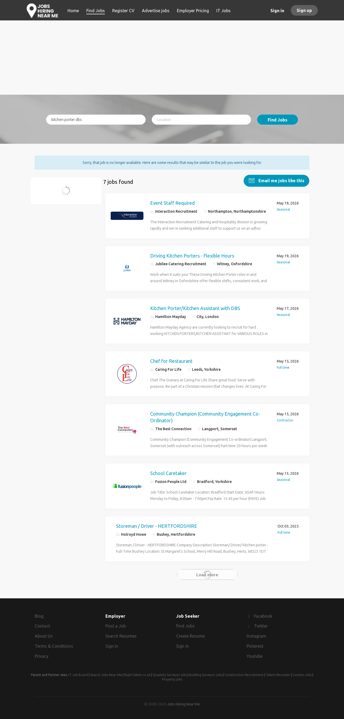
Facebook (263, 616)
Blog (39, 616)
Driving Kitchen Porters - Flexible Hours (192, 255)
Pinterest (255, 646)
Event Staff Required (172, 203)
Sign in (277, 10)
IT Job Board (78, 675)
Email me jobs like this (280, 180)
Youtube (254, 656)
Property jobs (172, 679)
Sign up (304, 10)
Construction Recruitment (244, 675)
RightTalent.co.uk (137, 675)
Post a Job (115, 626)
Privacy (41, 656)
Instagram (256, 636)
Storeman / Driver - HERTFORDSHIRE (156, 526)
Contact (42, 626)
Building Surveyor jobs (205, 675)
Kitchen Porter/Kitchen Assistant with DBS (195, 308)
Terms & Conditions (54, 646)
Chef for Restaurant (171, 361)
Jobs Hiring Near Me (183, 704)
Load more (207, 574)
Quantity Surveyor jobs (170, 675)
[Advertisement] (172, 57)
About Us (44, 636)
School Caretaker (168, 473)
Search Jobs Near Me (106, 675)
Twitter (261, 626)
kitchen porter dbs (59, 193)
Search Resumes (121, 636)
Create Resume (190, 636)
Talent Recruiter (278, 675)
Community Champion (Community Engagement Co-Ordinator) (205, 417)
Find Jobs (277, 119)
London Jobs (302, 675)
